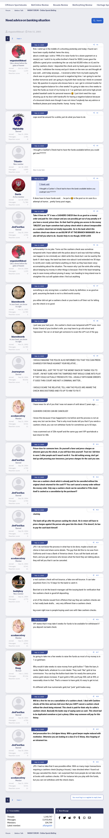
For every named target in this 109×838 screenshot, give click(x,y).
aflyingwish (47, 825)
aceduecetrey (18, 415)
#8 (97, 321)
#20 (97, 762)
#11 (97, 444)
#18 (97, 696)
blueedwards (18, 301)
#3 (97, 146)
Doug (18, 668)
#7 (97, 286)
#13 (97, 510)
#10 (97, 400)
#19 (97, 729)
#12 (97, 477)
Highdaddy (18, 128)
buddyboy (18, 591)
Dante (18, 194)
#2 (97, 113)
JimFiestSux (18, 227)
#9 (97, 356)
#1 (97, 45)
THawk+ (18, 161)
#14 (97, 542)
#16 (97, 619)
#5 (97, 211)
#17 (97, 652)
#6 (97, 245)
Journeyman (18, 371)
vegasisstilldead (16, 31)
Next (18, 38)
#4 (97, 178)
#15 (97, 575)
